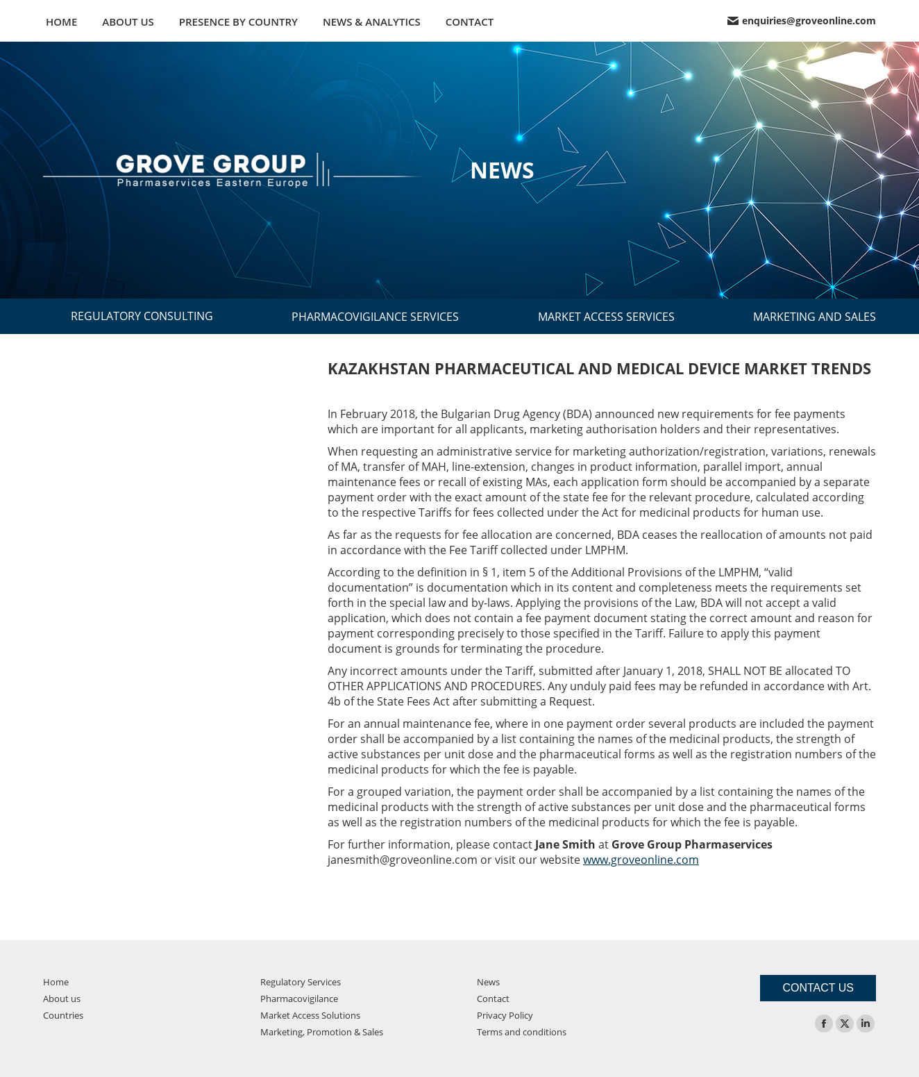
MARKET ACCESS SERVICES (606, 316)
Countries (63, 1015)
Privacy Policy (505, 1015)
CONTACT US (818, 988)
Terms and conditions (521, 1032)
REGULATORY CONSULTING (142, 316)
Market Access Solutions (310, 1015)
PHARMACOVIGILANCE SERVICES (375, 316)
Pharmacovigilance (299, 998)
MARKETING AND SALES (814, 316)
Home (56, 982)
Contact (493, 998)
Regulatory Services (300, 982)
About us (62, 998)
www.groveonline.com (641, 859)
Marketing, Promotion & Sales (321, 1032)
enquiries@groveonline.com (801, 21)
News (488, 982)
